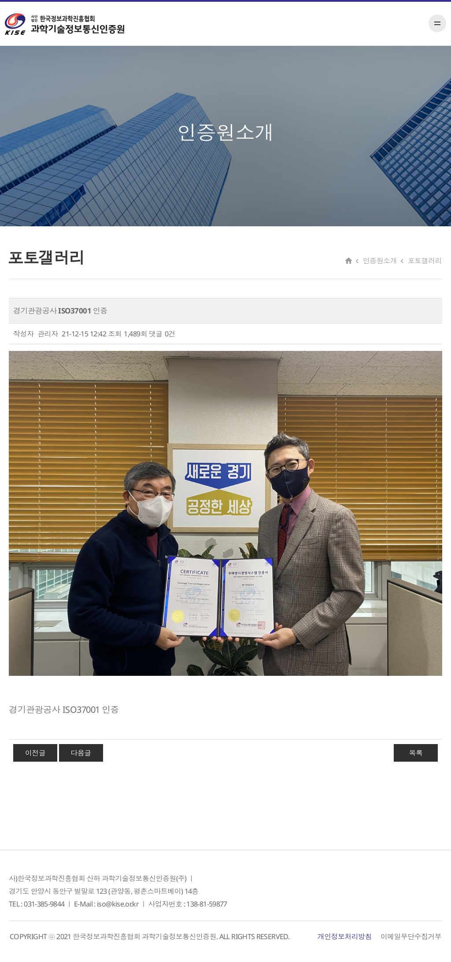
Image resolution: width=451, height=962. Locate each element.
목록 (415, 753)
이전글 (35, 753)
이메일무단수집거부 (411, 936)
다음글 (80, 753)
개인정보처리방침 (345, 936)
